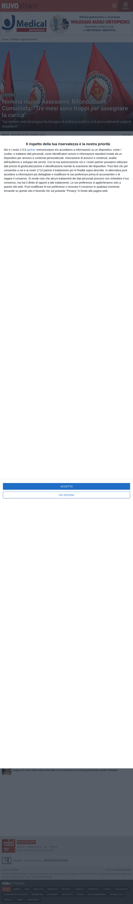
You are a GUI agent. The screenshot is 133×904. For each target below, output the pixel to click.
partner (31, 149)
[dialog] (66, 452)
